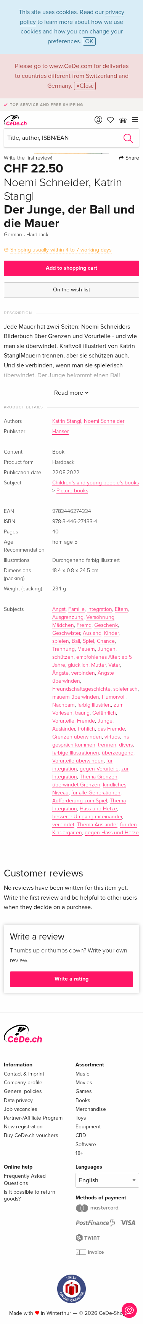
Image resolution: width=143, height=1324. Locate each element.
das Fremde (111, 729)
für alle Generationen (96, 793)
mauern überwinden (75, 697)
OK (89, 41)
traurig (82, 713)
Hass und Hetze (98, 808)
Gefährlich (104, 713)
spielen (60, 641)
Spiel (88, 641)
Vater (114, 665)
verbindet (63, 824)
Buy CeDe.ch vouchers (31, 1135)
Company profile (23, 1082)
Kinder (111, 633)
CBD (81, 1135)
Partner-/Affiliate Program (33, 1118)
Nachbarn (63, 705)
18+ (79, 1153)
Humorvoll (113, 697)
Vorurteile (63, 721)
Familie (76, 609)
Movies (84, 1082)
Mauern (86, 649)
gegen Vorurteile (99, 769)
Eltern (121, 609)
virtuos (112, 737)
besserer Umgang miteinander (87, 816)
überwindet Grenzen (76, 785)
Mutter (98, 665)
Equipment (88, 1126)
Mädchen (63, 625)
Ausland (92, 633)
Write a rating (71, 979)
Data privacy (18, 1100)
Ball (76, 641)
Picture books (72, 491)
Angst (59, 609)
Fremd (84, 625)
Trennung (63, 649)
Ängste (60, 673)
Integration (99, 609)
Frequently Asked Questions (25, 1179)
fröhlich (86, 729)
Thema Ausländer (97, 824)
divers (126, 745)
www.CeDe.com (70, 66)
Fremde (86, 721)
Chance (106, 641)
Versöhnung (100, 617)
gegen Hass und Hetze (112, 832)
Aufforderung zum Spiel (79, 801)
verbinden (83, 673)
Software (86, 1144)
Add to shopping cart (71, 268)
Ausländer (63, 729)
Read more (71, 393)
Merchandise (91, 1109)
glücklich (78, 665)
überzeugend (117, 753)
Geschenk (106, 625)
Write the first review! (28, 158)
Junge (105, 721)
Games (84, 1091)
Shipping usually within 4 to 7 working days (61, 250)
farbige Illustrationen (75, 753)
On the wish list (71, 289)
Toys (81, 1118)
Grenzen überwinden (77, 737)
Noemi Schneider (104, 421)
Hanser (60, 431)
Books (83, 1100)
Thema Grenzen (98, 777)
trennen (107, 745)
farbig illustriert (94, 705)
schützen (63, 657)
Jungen (107, 649)
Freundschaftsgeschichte (81, 689)
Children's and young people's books (95, 483)
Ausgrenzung (68, 617)
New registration (23, 1126)
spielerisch (125, 689)
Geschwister (66, 633)
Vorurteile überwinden (78, 761)
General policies (23, 1091)
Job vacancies (20, 1109)
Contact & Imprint (24, 1074)
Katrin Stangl (66, 421)
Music (82, 1074)
